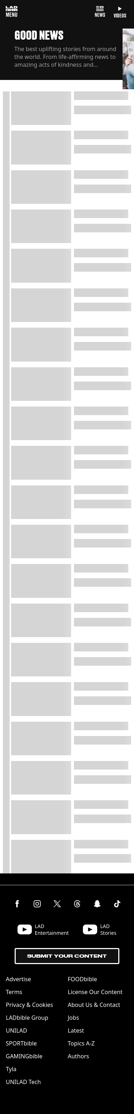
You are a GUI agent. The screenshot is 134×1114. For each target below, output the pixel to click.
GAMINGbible (24, 1056)
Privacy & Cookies (29, 1005)
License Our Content (95, 992)
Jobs (73, 1018)
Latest (76, 1030)
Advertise (18, 979)
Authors (78, 1056)
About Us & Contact (94, 1005)
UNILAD (16, 1030)
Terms (14, 992)
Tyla (11, 1069)
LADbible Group (27, 1018)
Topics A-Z (81, 1043)
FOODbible (82, 979)
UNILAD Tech (23, 1082)
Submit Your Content (67, 956)
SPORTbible (21, 1043)
